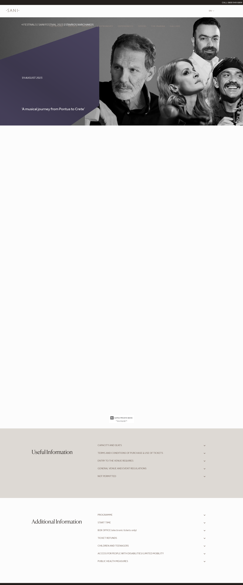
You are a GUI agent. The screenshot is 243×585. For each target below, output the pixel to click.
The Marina (158, 27)
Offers (142, 27)
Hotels (72, 27)
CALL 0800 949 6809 (232, 3)
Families (87, 27)
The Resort (56, 27)
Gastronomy (105, 27)
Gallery (175, 27)
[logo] (12, 12)
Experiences (125, 27)
